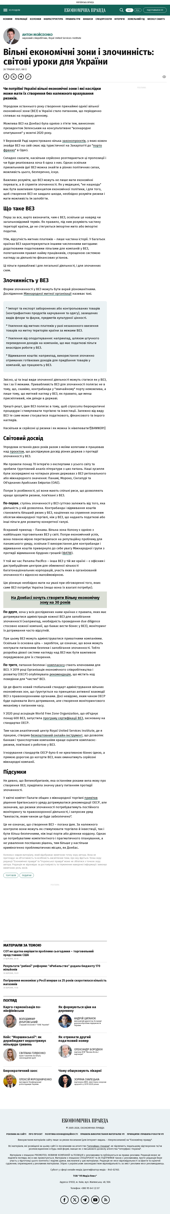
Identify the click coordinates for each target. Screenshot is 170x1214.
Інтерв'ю (119, 19)
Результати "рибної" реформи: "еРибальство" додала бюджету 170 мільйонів (51, 968)
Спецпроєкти (103, 19)
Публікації (21, 19)
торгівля (11, 875)
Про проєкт (35, 1134)
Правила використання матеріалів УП (102, 1134)
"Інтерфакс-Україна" (98, 1146)
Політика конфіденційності (61, 1134)
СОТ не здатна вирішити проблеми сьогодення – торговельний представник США (48, 953)
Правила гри (73, 19)
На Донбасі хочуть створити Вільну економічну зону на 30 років (55, 600)
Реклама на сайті (16, 1134)
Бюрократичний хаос (20, 1071)
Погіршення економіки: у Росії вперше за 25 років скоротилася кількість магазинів (55, 982)
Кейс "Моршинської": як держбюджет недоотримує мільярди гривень (24, 1040)
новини (7, 19)
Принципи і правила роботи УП (145, 1134)
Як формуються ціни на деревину (77, 1009)
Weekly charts (156, 19)
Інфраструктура (53, 19)
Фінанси (88, 19)
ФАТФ (67, 553)
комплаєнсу (56, 665)
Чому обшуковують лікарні (79, 1071)
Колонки (35, 19)
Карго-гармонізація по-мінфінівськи (22, 1009)
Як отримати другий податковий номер (74, 1039)
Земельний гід (136, 19)
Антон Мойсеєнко (37, 35)
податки (26, 875)
